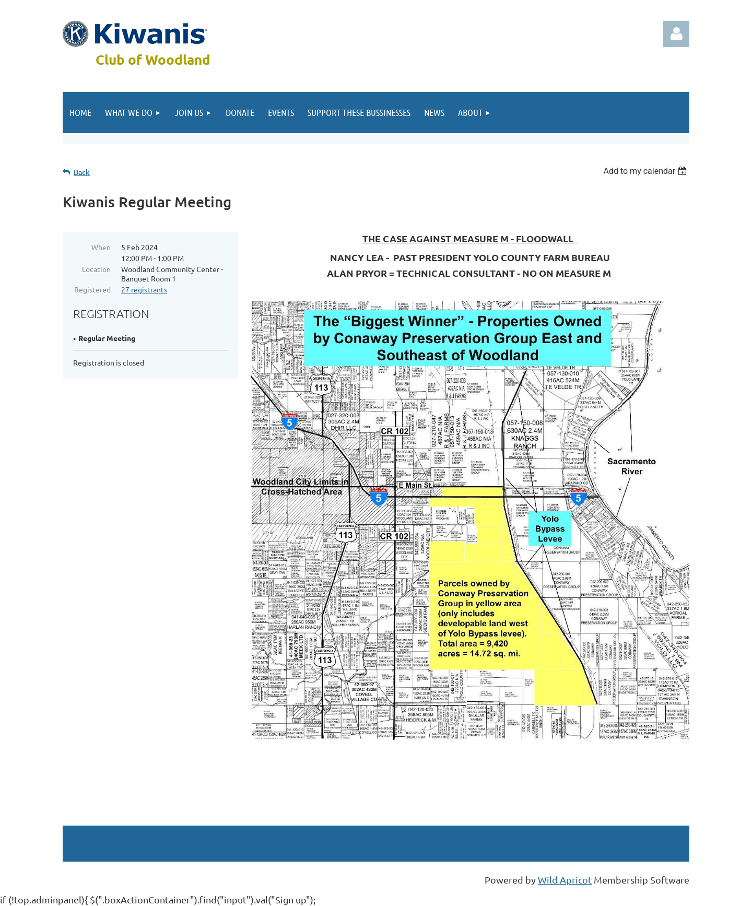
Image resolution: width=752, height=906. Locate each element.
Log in (676, 34)
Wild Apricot (565, 879)
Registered (92, 289)
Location (96, 269)
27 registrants (144, 289)
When (101, 247)
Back (82, 172)
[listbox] (646, 171)
